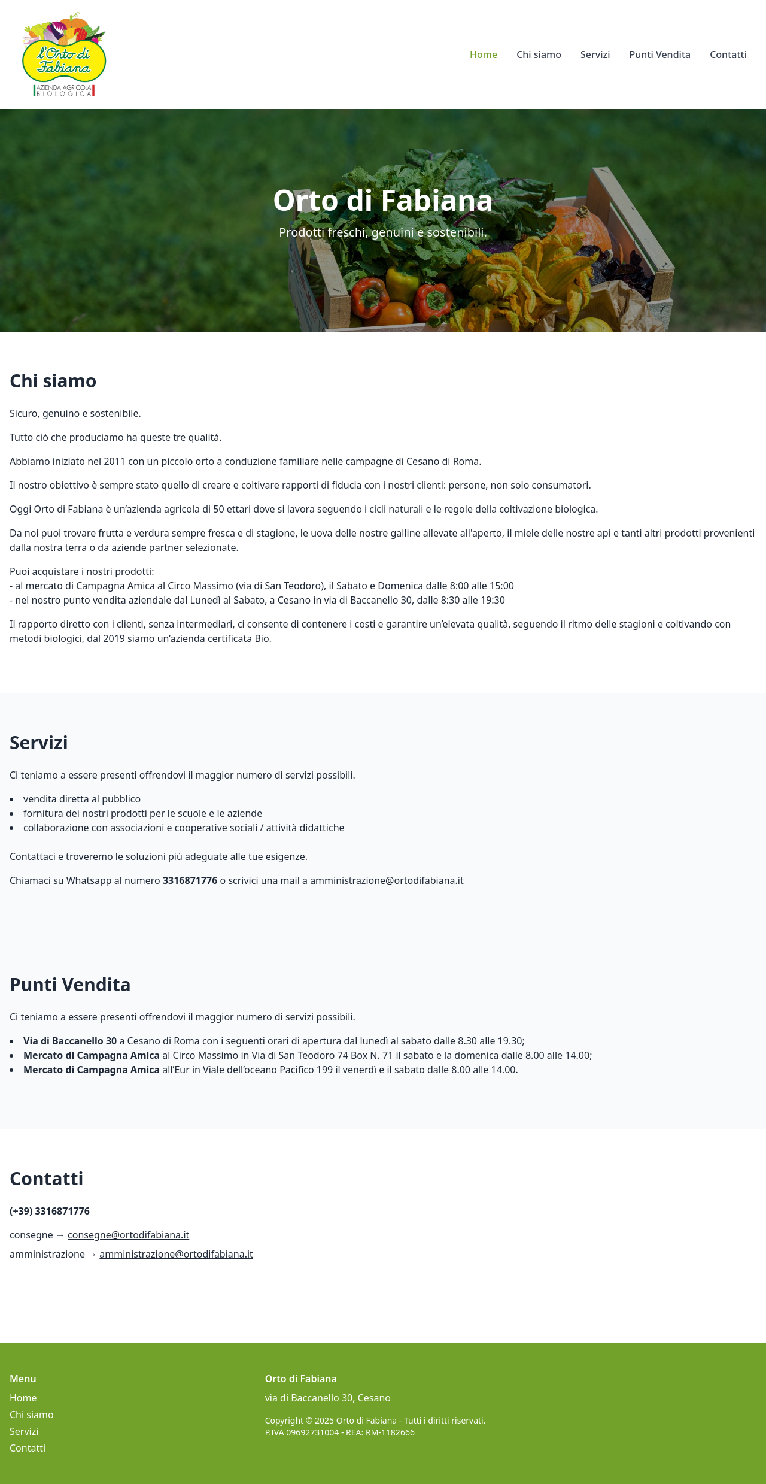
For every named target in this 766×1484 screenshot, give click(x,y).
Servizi (595, 54)
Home (483, 54)
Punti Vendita (660, 54)
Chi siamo (538, 54)
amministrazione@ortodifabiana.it (387, 880)
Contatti (728, 54)
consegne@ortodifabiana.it (128, 1234)
